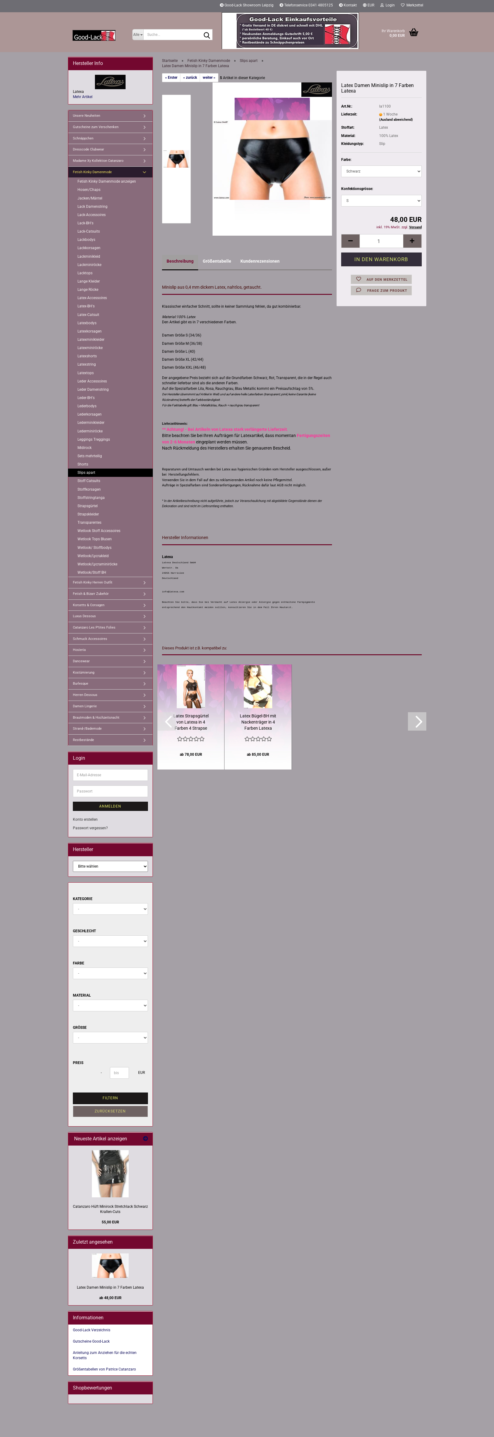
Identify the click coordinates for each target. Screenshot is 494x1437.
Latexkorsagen (89, 331)
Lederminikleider (90, 422)
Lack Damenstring (92, 206)
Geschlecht (84, 931)
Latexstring (86, 364)
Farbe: (346, 160)
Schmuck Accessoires (90, 639)
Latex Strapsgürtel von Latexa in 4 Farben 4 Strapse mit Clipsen (191, 722)
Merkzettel (412, 5)
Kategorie (82, 899)
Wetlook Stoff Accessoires (98, 531)
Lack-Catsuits (88, 231)
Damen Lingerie (85, 706)
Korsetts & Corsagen (88, 605)
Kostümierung (83, 673)
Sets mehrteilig (89, 456)
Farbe (78, 963)
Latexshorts (87, 356)
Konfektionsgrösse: (357, 189)
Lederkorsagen (89, 414)
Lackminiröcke (89, 265)
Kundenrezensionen (260, 261)
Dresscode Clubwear (88, 149)
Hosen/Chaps (88, 190)
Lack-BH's (85, 223)
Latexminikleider (90, 339)
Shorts (82, 464)
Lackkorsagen (88, 248)
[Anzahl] (381, 241)
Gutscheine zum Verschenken (96, 127)
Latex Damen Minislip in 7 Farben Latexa (110, 1287)
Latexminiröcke (90, 348)
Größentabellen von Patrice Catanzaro (104, 1369)
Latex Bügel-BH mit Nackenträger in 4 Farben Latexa (258, 722)
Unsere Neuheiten (86, 116)
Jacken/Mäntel (89, 198)
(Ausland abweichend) (396, 120)
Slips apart (86, 472)
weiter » (209, 77)
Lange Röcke (87, 289)
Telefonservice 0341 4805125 (306, 5)
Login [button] (387, 5)
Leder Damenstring (93, 389)
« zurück (190, 77)
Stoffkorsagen (89, 489)
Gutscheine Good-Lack (91, 1341)
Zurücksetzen (110, 1111)
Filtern (110, 1098)
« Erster (171, 77)
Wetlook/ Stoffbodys (94, 548)
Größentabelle (217, 261)
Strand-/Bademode (87, 729)
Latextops (85, 373)
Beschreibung (180, 261)
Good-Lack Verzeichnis (91, 1330)
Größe (80, 1027)
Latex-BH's (86, 306)
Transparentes (89, 522)
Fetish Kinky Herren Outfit (92, 582)
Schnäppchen (83, 138)
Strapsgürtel (87, 506)
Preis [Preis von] (78, 1063)
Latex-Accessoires (92, 298)
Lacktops (84, 273)
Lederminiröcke (90, 431)
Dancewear (81, 661)
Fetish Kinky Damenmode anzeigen (106, 181)
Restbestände (83, 740)
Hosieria (79, 650)
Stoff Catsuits (88, 481)
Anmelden (110, 806)
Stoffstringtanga (91, 498)
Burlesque (80, 684)
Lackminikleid (88, 256)
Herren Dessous (85, 695)
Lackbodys (86, 240)
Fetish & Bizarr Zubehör (91, 594)
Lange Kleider (88, 281)
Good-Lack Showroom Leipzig (246, 5)
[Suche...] (138, 34)
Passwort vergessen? (90, 828)
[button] (368, 6)
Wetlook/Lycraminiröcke (97, 564)
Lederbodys (86, 406)
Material (82, 995)
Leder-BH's (86, 398)
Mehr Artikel (82, 97)
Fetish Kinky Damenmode (92, 172)
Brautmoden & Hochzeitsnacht (96, 718)
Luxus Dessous (84, 616)
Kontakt (348, 5)
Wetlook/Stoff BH (91, 572)
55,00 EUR (110, 1222)
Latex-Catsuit (88, 315)
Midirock (84, 448)
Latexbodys (86, 323)
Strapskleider (88, 514)
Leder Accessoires (92, 381)
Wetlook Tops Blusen (94, 539)
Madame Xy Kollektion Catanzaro (98, 161)
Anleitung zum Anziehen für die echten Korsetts (105, 1355)
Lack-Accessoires (91, 215)
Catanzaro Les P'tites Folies (94, 627)
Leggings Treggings (93, 439)
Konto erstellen (85, 819)
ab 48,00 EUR (110, 1298)
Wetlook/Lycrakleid (93, 556)
